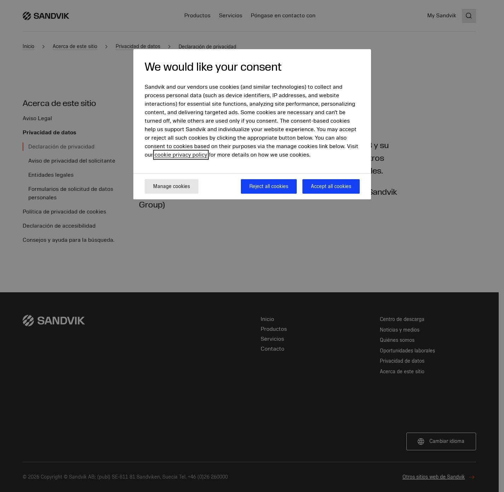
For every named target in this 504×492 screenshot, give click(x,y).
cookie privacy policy (181, 154)
